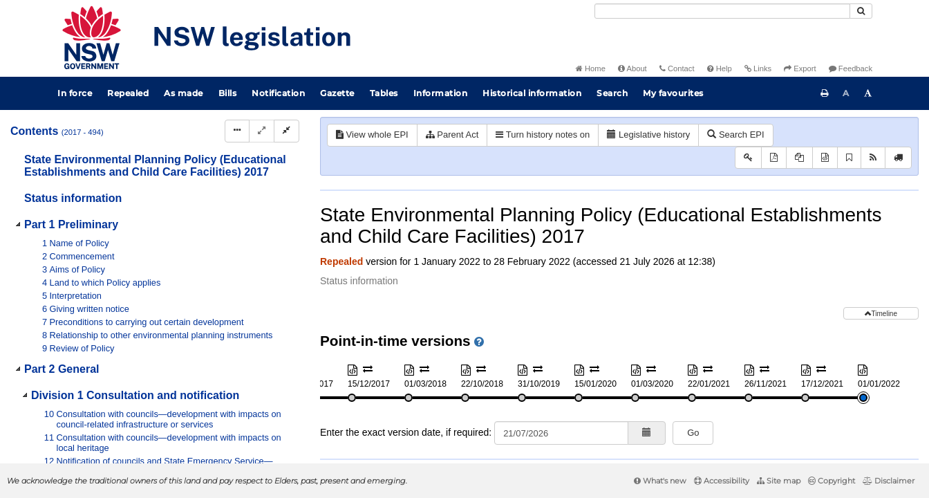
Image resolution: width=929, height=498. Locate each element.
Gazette (337, 93)
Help (719, 68)
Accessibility (721, 481)
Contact (677, 68)
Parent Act (452, 134)
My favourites (673, 93)
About (632, 68)
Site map (778, 481)
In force (74, 93)
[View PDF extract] (799, 158)
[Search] (722, 11)
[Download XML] (825, 158)
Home (591, 68)
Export (800, 68)
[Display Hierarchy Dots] (237, 131)
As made (183, 93)
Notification (278, 93)
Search (612, 93)
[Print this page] (824, 93)
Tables (384, 93)
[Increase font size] (868, 93)
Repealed (128, 93)
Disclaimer (888, 481)
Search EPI (735, 134)
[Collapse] (286, 131)
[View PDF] (774, 158)
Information (440, 93)
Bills (227, 93)
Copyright (831, 481)
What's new (660, 481)
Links (757, 68)
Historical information (531, 93)
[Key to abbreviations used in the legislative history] (748, 158)
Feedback (850, 68)
